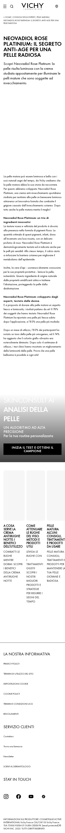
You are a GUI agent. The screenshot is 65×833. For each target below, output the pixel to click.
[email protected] (50, 825)
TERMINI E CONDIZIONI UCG (18, 703)
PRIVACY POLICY (11, 663)
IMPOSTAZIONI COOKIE (15, 683)
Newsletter (8, 756)
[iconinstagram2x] (6, 796)
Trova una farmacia (12, 746)
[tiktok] (43, 796)
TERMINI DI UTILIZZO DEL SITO (18, 673)
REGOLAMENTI (11, 713)
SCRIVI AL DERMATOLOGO (17, 766)
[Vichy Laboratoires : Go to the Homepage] (32, 6)
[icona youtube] (31, 796)
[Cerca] (12, 6)
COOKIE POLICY (11, 693)
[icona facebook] (18, 796)
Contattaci (8, 736)
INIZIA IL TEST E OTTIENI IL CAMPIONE (32, 449)
